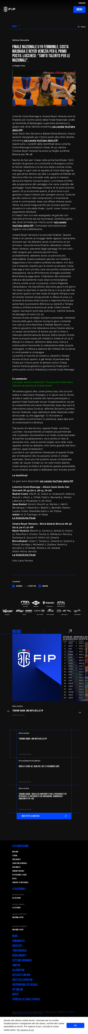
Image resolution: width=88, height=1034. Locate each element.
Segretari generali (19, 863)
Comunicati (18, 941)
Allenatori (18, 970)
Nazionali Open (17, 917)
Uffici (14, 878)
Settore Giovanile (22, 960)
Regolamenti (19, 956)
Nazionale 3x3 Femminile (19, 926)
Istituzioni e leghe (19, 875)
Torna (81, 27)
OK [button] (75, 1025)
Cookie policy (27, 1014)
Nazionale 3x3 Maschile (19, 914)
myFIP (15, 994)
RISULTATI (82, 3)
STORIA (14, 855)
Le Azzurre (16, 907)
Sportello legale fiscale (26, 999)
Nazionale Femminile (18, 904)
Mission (15, 852)
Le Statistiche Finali (24, 518)
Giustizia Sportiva (22, 980)
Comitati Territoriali (20, 882)
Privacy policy (38, 1014)
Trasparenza (19, 951)
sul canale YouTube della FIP (41, 140)
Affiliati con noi (21, 975)
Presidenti (16, 859)
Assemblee (16, 867)
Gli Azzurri (16, 898)
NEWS (14, 26)
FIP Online (17, 990)
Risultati (17, 946)
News (15, 936)
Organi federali (18, 871)
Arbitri (16, 965)
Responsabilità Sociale (25, 985)
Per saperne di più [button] (25, 1030)
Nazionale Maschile (18, 895)
